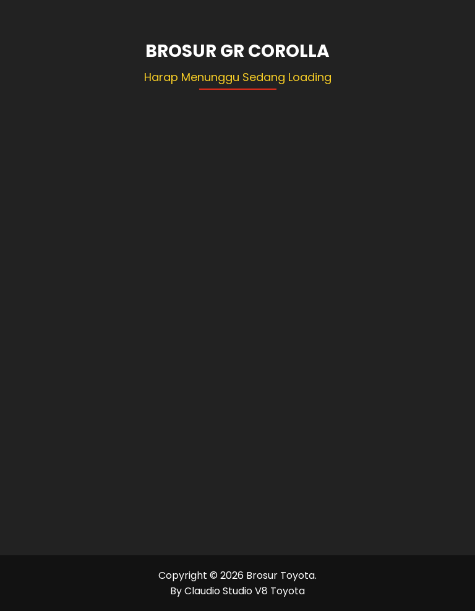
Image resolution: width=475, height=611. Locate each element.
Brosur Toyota (280, 575)
